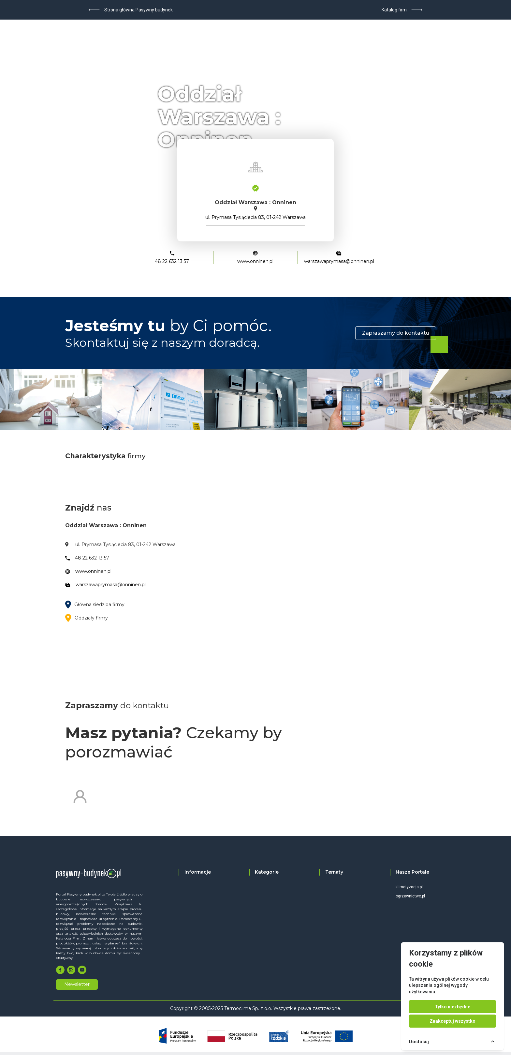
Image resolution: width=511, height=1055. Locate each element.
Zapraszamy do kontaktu (395, 333)
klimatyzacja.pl (409, 887)
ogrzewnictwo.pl (410, 896)
